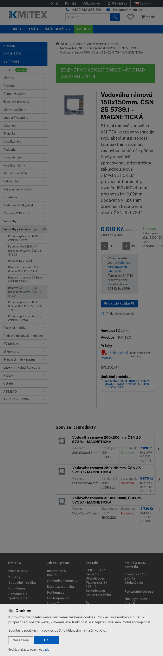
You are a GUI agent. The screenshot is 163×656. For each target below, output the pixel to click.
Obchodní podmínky (62, 581)
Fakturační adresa (139, 592)
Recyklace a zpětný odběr (18, 596)
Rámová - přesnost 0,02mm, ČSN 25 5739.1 (25, 279)
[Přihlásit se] (117, 3)
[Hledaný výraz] (87, 17)
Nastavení (21, 640)
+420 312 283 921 (86, 10)
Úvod (16, 29)
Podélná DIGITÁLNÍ (20, 260)
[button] (44, 78)
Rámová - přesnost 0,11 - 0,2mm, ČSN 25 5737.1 (23, 269)
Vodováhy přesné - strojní (103, 43)
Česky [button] (141, 3)
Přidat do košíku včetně (122, 274)
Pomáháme (17, 588)
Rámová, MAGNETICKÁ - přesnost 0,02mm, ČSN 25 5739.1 (24, 292)
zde (46, 649)
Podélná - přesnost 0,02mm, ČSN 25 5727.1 (25, 238)
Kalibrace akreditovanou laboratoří (119, 267)
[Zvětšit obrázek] (74, 104)
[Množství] (115, 246)
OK (46, 640)
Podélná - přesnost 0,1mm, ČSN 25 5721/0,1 (24, 318)
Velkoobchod (91, 3)
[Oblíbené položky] (130, 17)
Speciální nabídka (22, 583)
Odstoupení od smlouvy (58, 600)
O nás (54, 3)
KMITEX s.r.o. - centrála (135, 565)
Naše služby (17, 571)
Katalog (14, 577)
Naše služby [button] (56, 29)
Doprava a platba (60, 587)
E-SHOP (83, 29)
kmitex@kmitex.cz (127, 10)
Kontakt (70, 3)
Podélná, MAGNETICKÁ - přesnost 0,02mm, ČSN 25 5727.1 (24, 250)
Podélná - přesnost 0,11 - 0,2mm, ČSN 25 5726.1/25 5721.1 (25, 306)
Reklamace (55, 592)
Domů (62, 43)
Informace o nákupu (56, 573)
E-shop (77, 43)
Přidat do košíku (119, 303)
